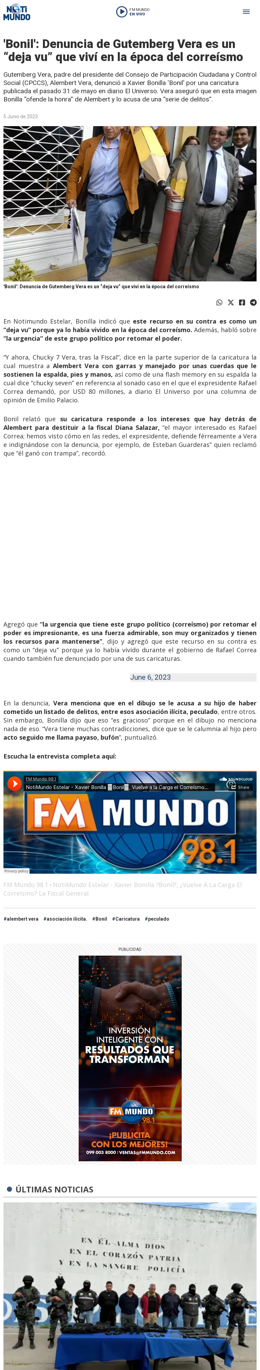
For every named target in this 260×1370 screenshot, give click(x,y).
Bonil (101, 919)
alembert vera (22, 919)
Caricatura (127, 919)
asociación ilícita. (67, 919)
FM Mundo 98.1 (25, 885)
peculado (158, 919)
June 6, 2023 (150, 677)
